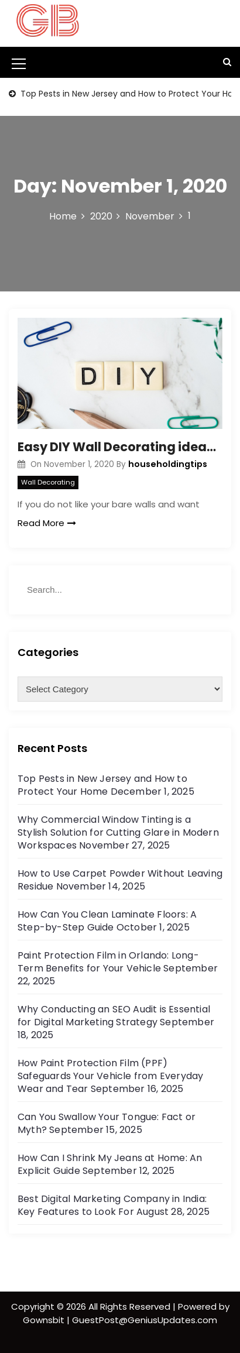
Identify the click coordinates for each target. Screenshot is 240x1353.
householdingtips (167, 464)
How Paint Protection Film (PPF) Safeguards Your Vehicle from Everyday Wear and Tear (110, 1076)
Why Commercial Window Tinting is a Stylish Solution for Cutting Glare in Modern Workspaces (118, 832)
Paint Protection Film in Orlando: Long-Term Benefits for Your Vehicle (108, 962)
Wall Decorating (48, 482)
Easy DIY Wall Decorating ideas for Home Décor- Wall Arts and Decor (120, 446)
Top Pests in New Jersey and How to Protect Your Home (102, 785)
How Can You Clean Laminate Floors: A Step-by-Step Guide (107, 921)
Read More (47, 523)
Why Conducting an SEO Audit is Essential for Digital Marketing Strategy (114, 1015)
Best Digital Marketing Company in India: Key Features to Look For (112, 1205)
